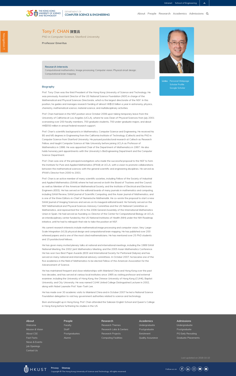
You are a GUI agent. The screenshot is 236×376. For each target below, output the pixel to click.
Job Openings (33, 346)
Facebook (182, 369)
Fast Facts (31, 337)
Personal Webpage (179, 81)
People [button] (152, 13)
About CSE (32, 333)
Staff (66, 329)
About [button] (141, 13)
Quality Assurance (148, 337)
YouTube (200, 369)
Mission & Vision (34, 329)
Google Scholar (177, 88)
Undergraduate (147, 325)
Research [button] (165, 13)
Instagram (194, 369)
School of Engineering (186, 3)
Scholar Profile (177, 84)
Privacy (55, 368)
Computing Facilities (111, 337)
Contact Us (32, 350)
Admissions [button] (196, 13)
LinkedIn (188, 369)
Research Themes (111, 325)
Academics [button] (180, 13)
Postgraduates (72, 333)
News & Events (34, 342)
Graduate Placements (188, 337)
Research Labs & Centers (114, 329)
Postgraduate (146, 329)
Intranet (168, 3)
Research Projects (111, 333)
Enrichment (145, 333)
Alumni (67, 337)
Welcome (31, 325)
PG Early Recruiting (187, 333)
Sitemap (66, 368)
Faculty (67, 325)
